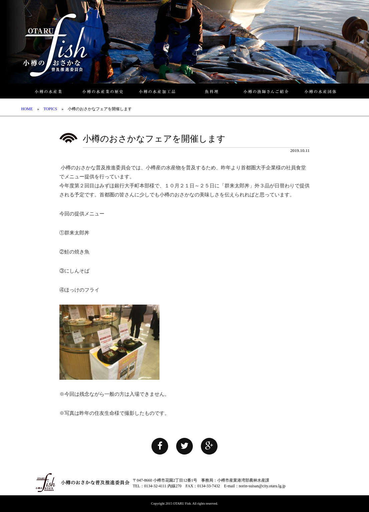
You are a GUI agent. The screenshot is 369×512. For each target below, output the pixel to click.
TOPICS (50, 109)
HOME (27, 109)
